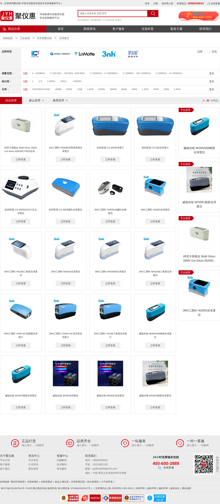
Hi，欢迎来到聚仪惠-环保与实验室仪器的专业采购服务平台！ (31, 3)
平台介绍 (5, 460)
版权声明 (151, 488)
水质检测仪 (96, 20)
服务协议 (174, 488)
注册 (155, 3)
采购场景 (8, 38)
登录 (147, 3)
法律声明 (140, 488)
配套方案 (176, 29)
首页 (61, 29)
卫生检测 (25, 38)
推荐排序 (58, 100)
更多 (211, 73)
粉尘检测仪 (83, 20)
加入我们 (5, 468)
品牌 (199, 51)
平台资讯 (33, 460)
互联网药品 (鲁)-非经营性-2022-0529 (114, 488)
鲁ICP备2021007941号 (12, 488)
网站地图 (186, 488)
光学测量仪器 (44, 38)
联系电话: (190, 3)
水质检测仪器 (78, 481)
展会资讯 (33, 468)
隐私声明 (163, 488)
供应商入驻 (167, 3)
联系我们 (205, 29)
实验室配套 (46, 481)
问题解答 (62, 460)
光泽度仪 (64, 38)
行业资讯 (33, 464)
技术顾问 (62, 464)
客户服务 (118, 29)
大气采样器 (108, 20)
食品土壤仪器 (62, 481)
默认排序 (34, 100)
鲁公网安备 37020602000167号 (74, 488)
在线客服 (213, 3)
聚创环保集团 (18, 481)
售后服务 (62, 468)
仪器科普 (148, 29)
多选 (214, 51)
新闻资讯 (90, 29)
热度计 (118, 20)
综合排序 (11, 100)
